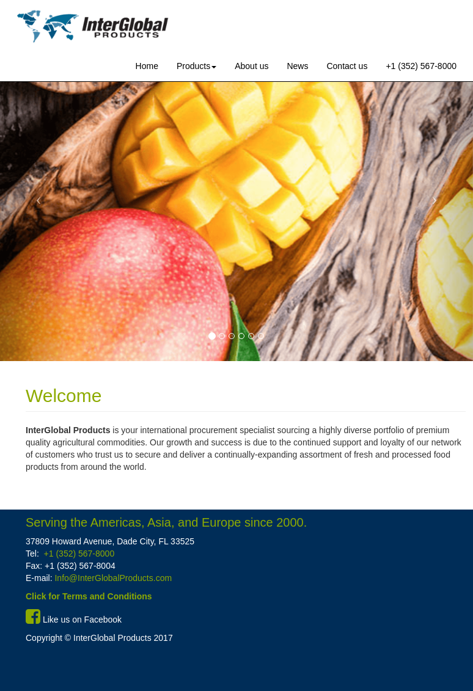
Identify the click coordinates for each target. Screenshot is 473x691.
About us (251, 66)
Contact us (346, 66)
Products (196, 66)
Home (147, 66)
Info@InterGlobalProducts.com (112, 578)
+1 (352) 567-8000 (421, 66)
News (297, 66)
